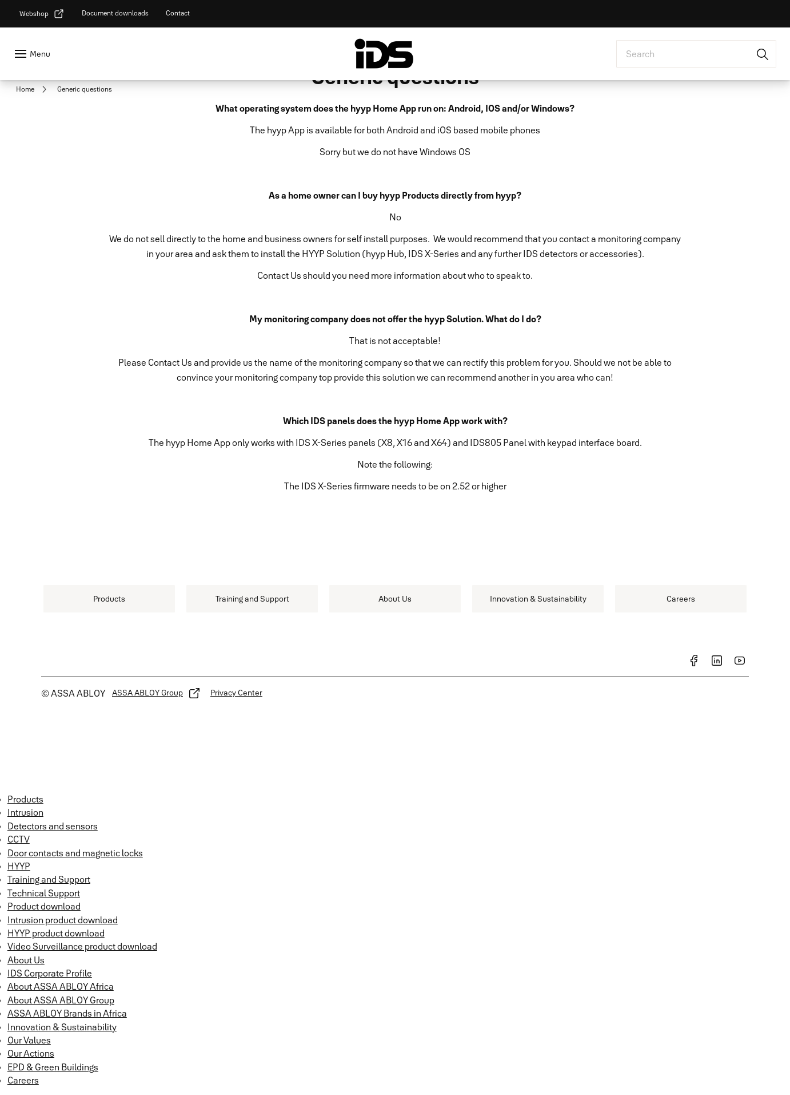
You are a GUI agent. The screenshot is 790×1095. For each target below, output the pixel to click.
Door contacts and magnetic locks (75, 853)
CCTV (18, 839)
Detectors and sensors (52, 826)
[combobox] (696, 54)
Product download (44, 906)
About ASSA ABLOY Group (60, 1000)
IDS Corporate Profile (49, 973)
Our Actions (30, 1053)
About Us (26, 960)
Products (25, 799)
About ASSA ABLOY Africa (60, 986)
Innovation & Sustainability (62, 1027)
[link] (42, 13)
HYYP (18, 866)
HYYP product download (56, 933)
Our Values (29, 1040)
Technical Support (43, 893)
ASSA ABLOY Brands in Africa (67, 1013)
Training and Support (48, 879)
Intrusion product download (62, 920)
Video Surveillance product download (82, 946)
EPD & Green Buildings (52, 1067)
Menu (40, 54)
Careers (23, 1080)
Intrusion (25, 812)
